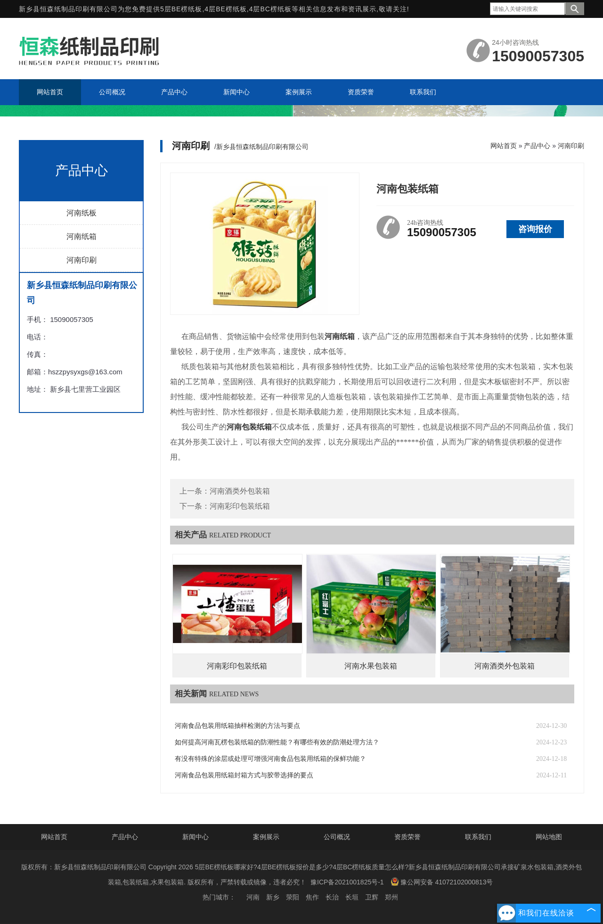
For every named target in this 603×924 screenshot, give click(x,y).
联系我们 (478, 837)
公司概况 (337, 837)
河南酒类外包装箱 (240, 491)
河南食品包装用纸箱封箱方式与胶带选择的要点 (244, 775)
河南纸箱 (81, 236)
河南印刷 (81, 260)
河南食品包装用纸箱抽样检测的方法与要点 (237, 725)
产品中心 (537, 145)
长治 (332, 897)
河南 (253, 897)
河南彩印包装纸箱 (240, 506)
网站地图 (549, 837)
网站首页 (503, 145)
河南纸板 (81, 213)
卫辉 (371, 897)
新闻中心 (195, 837)
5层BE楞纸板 (181, 9)
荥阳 (292, 897)
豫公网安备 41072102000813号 (442, 881)
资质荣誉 (407, 837)
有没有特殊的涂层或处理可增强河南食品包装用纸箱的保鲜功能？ (270, 758)
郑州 (391, 897)
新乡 (272, 897)
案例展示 (266, 837)
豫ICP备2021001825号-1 (347, 882)
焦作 (312, 897)
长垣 (352, 897)
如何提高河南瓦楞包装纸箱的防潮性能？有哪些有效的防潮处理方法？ (277, 742)
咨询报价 (535, 229)
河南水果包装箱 (370, 666)
